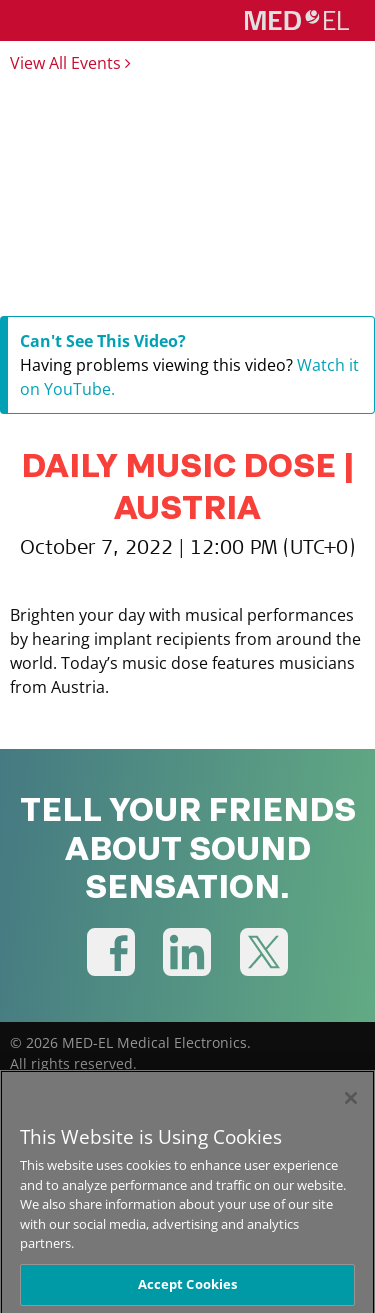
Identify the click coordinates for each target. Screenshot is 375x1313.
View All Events (70, 63)
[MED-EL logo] (297, 20)
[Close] (351, 1106)
